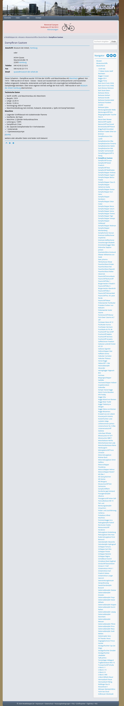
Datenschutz (49, 704)
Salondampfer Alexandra (106, 542)
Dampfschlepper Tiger (105, 216)
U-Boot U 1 (102, 667)
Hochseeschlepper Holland (107, 383)
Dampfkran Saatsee (105, 158)
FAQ (73, 704)
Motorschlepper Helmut (106, 469)
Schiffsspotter (80, 704)
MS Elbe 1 (101, 474)
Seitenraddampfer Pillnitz (106, 624)
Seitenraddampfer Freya (106, 597)
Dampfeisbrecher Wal (105, 148)
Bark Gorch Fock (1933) (106, 83)
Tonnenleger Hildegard (106, 660)
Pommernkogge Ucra (105, 520)
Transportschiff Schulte (106, 665)
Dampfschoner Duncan (106, 233)
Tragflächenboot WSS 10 (106, 663)
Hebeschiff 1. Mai (104, 363)
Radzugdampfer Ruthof (106, 523)
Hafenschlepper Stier (105, 351)
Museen (21, 37)
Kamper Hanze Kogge (105, 390)
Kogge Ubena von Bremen (107, 409)
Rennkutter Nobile (104, 525)
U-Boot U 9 (102, 672)
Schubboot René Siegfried (107, 561)
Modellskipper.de (11, 37)
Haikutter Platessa (104, 358)
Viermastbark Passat (105, 679)
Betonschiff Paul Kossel (106, 124)
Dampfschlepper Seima (106, 211)
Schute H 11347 (103, 566)
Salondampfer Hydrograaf (107, 544)
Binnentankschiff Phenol (106, 127)
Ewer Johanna (103, 259)
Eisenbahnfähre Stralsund (107, 252)
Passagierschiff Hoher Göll (107, 498)
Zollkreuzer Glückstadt (105, 694)
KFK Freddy (102, 395)
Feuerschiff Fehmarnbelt (106, 293)
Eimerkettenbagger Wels (106, 245)
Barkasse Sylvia (103, 107)
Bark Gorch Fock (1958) (106, 86)
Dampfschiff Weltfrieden (106, 170)
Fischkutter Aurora (104, 325)
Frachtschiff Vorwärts (105, 339)
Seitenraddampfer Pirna (106, 626)
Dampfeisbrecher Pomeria (107, 144)
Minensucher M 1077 (105, 436)
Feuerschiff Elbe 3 (104, 291)
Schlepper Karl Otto (104, 549)
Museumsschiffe (31, 37)
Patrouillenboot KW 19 (105, 501)
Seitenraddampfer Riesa (106, 629)
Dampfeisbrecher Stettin (106, 146)
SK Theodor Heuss (104, 638)
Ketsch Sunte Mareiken (106, 392)
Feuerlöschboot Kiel (105, 267)
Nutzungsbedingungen (62, 704)
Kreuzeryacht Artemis (105, 416)
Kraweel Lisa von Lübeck (106, 414)
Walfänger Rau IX (104, 684)
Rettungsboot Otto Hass (106, 535)
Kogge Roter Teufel (104, 402)
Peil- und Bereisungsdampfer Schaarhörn (105, 505)
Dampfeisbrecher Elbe (105, 141)
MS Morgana (102, 482)
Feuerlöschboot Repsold (106, 269)
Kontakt (38, 18)
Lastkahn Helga (103, 421)
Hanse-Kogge (102, 361)
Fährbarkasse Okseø (105, 262)
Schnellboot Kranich (105, 559)
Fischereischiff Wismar (105, 315)
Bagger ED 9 (102, 78)
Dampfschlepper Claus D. (106, 182)
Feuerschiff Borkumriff (105, 279)
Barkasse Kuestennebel (106, 100)
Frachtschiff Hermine (105, 337)
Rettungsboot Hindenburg (107, 532)
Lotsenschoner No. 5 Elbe (106, 426)
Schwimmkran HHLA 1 (105, 568)
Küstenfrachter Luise (105, 419)
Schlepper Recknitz (104, 554)
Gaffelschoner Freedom (106, 342)
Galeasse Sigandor (104, 349)
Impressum (39, 704)
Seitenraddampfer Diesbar (107, 590)
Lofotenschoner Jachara (106, 424)
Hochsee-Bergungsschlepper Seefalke (104, 377)
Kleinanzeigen (52, 29)
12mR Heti (101, 69)
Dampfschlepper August (106, 175)
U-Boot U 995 (102, 675)
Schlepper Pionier (104, 552)
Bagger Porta (102, 81)
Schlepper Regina (104, 556)
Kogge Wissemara (104, 412)
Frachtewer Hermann (105, 327)
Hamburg (33, 48)
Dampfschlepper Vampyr (106, 218)
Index (18, 18)
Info (28, 18)
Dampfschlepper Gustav (106, 189)
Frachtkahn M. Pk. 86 (105, 329)
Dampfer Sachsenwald (105, 151)
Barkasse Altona (103, 93)
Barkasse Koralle (103, 98)
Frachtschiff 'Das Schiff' (106, 332)
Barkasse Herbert (104, 95)
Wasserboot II (103, 687)
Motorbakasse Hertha (105, 440)
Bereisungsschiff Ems (105, 112)
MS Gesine (101, 479)
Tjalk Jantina (102, 658)
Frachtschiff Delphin (105, 334)
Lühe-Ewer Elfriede (104, 433)
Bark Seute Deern (104, 90)
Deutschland (42, 37)
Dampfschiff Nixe (104, 168)
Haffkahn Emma (103, 354)
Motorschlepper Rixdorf (106, 472)
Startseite (7, 18)
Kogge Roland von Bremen (107, 399)
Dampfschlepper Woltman (107, 226)
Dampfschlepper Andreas (106, 173)
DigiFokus (90, 704)
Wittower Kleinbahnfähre (106, 689)
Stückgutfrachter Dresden (107, 651)
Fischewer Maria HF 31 (105, 322)
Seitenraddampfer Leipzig (107, 612)
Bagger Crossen (103, 76)
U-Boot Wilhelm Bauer (105, 677)
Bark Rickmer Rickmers (106, 88)
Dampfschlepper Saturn (106, 209)
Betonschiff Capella (104, 122)
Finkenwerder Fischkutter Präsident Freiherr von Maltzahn (106, 305)
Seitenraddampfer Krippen (107, 605)
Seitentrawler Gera (104, 636)
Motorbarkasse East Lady (106, 443)
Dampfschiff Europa (105, 160)
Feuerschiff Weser (104, 300)
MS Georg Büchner (104, 477)
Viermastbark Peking (105, 682)
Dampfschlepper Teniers (106, 214)
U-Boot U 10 (102, 670)
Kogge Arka (102, 397)
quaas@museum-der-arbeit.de (26, 72)
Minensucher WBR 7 (105, 438)
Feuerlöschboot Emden (106, 264)
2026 (20, 704)
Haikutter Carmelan (105, 356)
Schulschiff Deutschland (106, 564)
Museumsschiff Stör (105, 484)
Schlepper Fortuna (104, 547)
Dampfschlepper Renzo (106, 206)
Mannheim (73, 78)
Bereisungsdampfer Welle (107, 110)
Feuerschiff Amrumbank (106, 276)
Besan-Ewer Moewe (105, 119)
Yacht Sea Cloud (103, 692)
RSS (96, 704)
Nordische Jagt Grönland (106, 491)
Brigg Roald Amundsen (106, 129)
